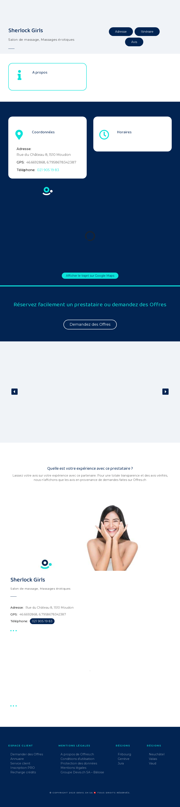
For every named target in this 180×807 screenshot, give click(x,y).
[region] (90, 394)
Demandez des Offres (90, 324)
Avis (134, 42)
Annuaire (17, 759)
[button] (14, 392)
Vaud (152, 763)
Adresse (121, 31)
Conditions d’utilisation (77, 759)
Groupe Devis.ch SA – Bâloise (82, 772)
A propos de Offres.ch (77, 754)
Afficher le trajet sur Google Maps (90, 276)
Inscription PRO (22, 768)
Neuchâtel (156, 754)
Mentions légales (73, 768)
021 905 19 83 (48, 170)
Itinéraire (147, 31)
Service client (20, 763)
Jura (121, 763)
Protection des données (79, 763)
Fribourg (124, 754)
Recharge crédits (23, 772)
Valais (153, 759)
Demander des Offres (26, 754)
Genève (123, 759)
